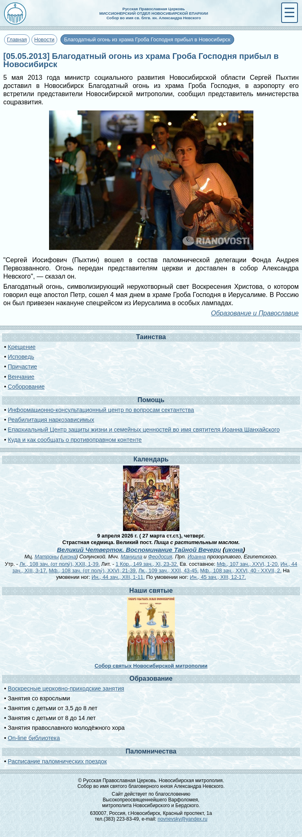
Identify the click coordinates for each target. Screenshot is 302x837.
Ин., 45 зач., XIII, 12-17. (218, 577)
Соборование (26, 386)
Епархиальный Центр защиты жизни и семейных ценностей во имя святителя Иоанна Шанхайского (144, 429)
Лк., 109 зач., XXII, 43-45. (169, 570)
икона (234, 549)
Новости (44, 39)
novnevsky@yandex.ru (183, 819)
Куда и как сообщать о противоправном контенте (75, 439)
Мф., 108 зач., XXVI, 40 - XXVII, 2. (241, 570)
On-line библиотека (34, 738)
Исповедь (21, 356)
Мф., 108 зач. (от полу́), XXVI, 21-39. (93, 570)
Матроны (47, 557)
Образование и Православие (255, 313)
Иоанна (197, 557)
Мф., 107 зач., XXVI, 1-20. (248, 564)
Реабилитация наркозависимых (51, 419)
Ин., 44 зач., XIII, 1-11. (118, 577)
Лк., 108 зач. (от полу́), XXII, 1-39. (60, 564)
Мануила (131, 557)
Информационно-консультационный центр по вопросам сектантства (101, 410)
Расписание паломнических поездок (57, 761)
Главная (17, 39)
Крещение (22, 347)
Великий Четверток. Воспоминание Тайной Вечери (139, 549)
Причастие (22, 366)
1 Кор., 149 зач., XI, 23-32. (147, 564)
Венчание (21, 377)
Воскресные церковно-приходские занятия (66, 688)
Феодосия (160, 557)
